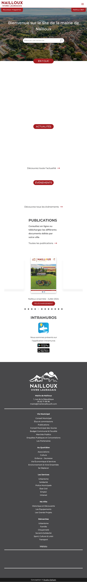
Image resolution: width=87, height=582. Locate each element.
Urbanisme (43, 479)
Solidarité (43, 482)
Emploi (43, 492)
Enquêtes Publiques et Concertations (43, 438)
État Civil (43, 488)
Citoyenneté (43, 530)
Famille (43, 526)
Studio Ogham (49, 580)
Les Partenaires (44, 441)
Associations (43, 452)
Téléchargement (43, 303)
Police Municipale (43, 485)
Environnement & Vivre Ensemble (43, 465)
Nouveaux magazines (12, 10)
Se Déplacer (43, 468)
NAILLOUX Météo (43, 559)
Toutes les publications (41, 243)
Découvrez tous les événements (41, 207)
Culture (43, 455)
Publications (43, 425)
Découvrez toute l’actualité (41, 168)
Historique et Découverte (43, 506)
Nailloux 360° (78, 10)
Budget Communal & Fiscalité (43, 431)
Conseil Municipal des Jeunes (43, 428)
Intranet (43, 495)
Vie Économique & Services (43, 461)
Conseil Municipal (43, 418)
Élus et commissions (43, 421)
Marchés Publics (43, 434)
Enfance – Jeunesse (43, 458)
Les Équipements (43, 509)
